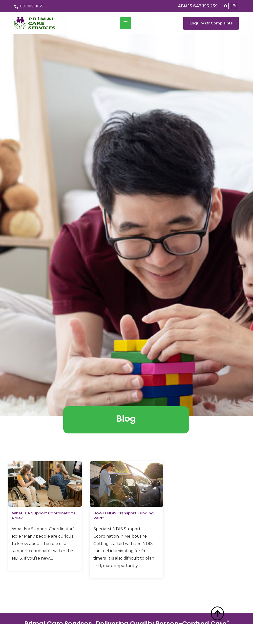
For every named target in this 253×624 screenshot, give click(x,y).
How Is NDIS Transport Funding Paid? (118, 515)
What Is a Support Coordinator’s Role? (33, 515)
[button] (211, 23)
